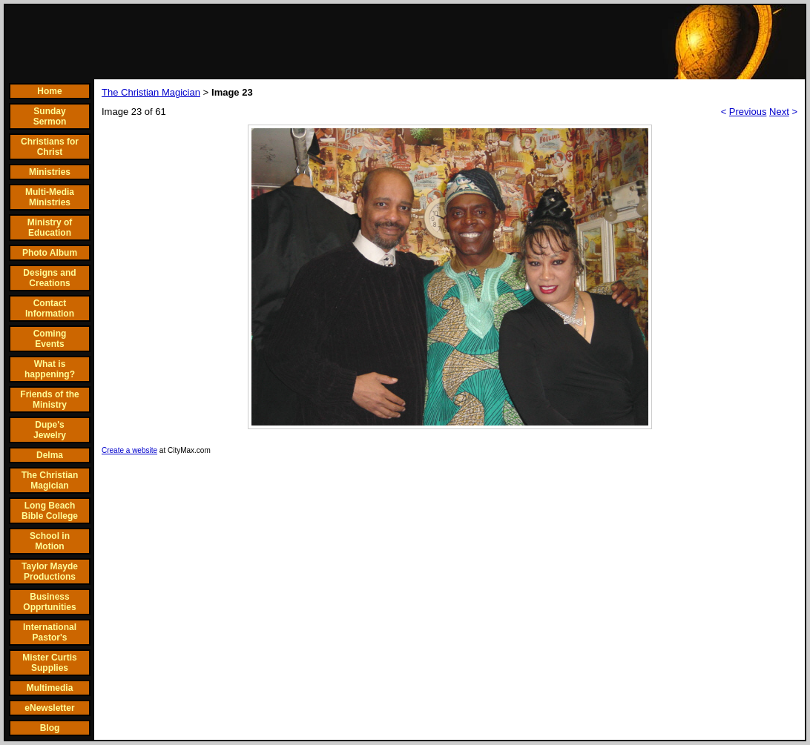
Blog (50, 728)
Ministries (49, 172)
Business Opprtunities (49, 602)
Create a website (129, 450)
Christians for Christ (50, 146)
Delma (49, 455)
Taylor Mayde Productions (50, 571)
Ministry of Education (50, 227)
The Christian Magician (50, 480)
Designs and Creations (49, 278)
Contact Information (49, 308)
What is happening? (49, 369)
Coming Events (50, 338)
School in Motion (50, 541)
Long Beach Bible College (50, 510)
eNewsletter (49, 708)
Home (49, 91)
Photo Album (49, 253)
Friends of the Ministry (49, 399)
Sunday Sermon (50, 116)
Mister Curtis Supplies (49, 662)
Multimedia (50, 688)
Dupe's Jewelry (49, 430)
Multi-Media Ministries (49, 197)
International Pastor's (49, 632)
